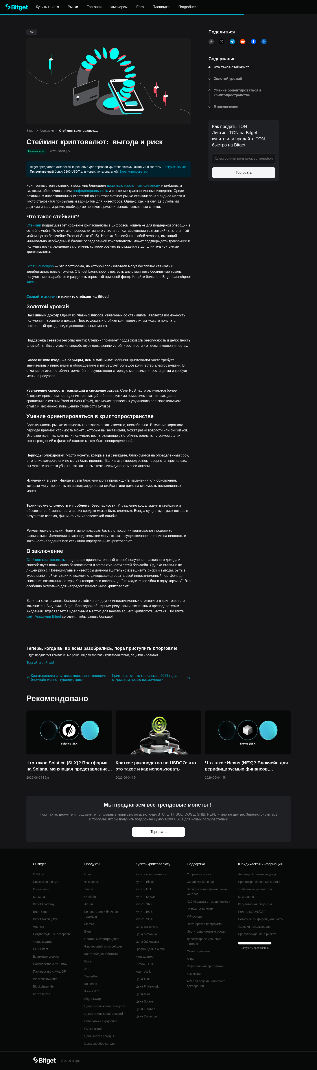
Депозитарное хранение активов (204, 941)
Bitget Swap (92, 999)
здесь (31, 282)
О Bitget (38, 874)
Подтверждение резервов (51, 934)
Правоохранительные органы (259, 882)
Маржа (89, 924)
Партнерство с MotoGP (49, 971)
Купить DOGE (145, 896)
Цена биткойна (146, 934)
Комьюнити (41, 889)
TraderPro (91, 976)
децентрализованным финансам (133, 185)
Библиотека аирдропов (100, 1021)
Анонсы (38, 926)
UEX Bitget (40, 949)
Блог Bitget (40, 911)
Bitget (30, 130)
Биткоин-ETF (145, 964)
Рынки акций (93, 1028)
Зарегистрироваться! (134, 171)
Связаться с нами (45, 882)
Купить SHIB (144, 919)
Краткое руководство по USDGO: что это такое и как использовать (156, 765)
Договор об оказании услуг (257, 874)
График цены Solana (150, 949)
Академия (47, 130)
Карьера (39, 896)
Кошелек (90, 984)
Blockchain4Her (44, 986)
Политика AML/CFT (252, 911)
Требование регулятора (255, 889)
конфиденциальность (90, 191)
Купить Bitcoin (145, 882)
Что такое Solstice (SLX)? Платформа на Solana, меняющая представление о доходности (68, 766)
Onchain (90, 896)
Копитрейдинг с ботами (101, 954)
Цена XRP (143, 979)
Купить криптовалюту (151, 874)
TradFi (88, 889)
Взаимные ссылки (46, 956)
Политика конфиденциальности (261, 919)
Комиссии (194, 973)
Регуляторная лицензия (255, 904)
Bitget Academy (43, 904)
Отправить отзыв (199, 874)
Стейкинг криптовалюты (46, 560)
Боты (88, 961)
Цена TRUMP (145, 1009)
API (86, 969)
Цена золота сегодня (99, 1036)
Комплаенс (246, 896)
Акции (88, 904)
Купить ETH (144, 889)
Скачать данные (198, 951)
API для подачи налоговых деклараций (206, 983)
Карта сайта (41, 994)
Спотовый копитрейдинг (101, 939)
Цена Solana (144, 1001)
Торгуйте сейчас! (175, 167)
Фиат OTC (91, 991)
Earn (87, 931)
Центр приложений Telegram (104, 1006)
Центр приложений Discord (103, 1013)
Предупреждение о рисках (257, 934)
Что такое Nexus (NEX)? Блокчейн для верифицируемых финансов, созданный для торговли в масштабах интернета (247, 766)
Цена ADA (143, 994)
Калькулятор (145, 956)
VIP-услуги (194, 916)
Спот (87, 874)
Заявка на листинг (200, 909)
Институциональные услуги (206, 931)
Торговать (244, 172)
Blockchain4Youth (45, 979)
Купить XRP (144, 904)
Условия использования (255, 926)
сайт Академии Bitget (43, 616)
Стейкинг (33, 225)
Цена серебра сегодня (100, 1043)
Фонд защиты (42, 941)
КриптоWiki (143, 971)
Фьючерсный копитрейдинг (103, 946)
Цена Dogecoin (146, 1016)
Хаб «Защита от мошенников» (208, 901)
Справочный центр (200, 882)
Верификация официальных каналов (207, 891)
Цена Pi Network (147, 986)
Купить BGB (144, 911)
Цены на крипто (147, 926)
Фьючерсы (91, 882)
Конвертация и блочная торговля (101, 914)
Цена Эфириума (147, 941)
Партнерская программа (204, 924)
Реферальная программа (205, 966)
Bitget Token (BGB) (46, 919)
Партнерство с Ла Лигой (50, 964)
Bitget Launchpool (40, 266)
